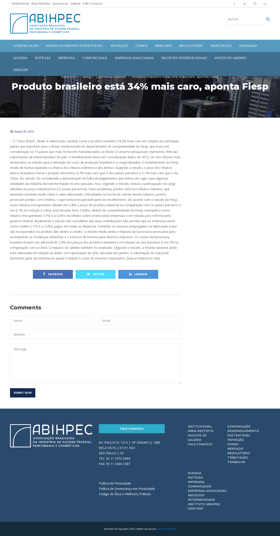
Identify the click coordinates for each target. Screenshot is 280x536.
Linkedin (138, 274)
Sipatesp (195, 508)
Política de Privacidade (115, 483)
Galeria (75, 3)
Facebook (53, 274)
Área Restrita (40, 3)
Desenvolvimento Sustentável (243, 433)
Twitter (95, 274)
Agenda (194, 473)
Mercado (235, 448)
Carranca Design (166, 528)
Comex (232, 444)
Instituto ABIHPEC (204, 504)
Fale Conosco (93, 3)
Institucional (20, 3)
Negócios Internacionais (201, 497)
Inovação (235, 439)
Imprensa (196, 482)
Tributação (237, 457)
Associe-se (60, 3)
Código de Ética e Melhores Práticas (125, 494)
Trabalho (236, 462)
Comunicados (199, 486)
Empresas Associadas (207, 490)
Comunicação (238, 426)
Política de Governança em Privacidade (127, 489)
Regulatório (238, 453)
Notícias (195, 477)
